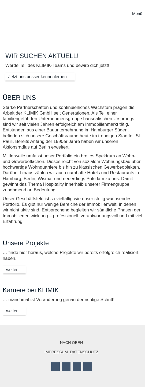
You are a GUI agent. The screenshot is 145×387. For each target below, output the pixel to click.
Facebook (55, 366)
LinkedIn (77, 366)
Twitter (66, 366)
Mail (87, 366)
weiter (12, 269)
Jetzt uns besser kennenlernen (37, 76)
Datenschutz (84, 352)
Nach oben (71, 342)
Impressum (56, 352)
